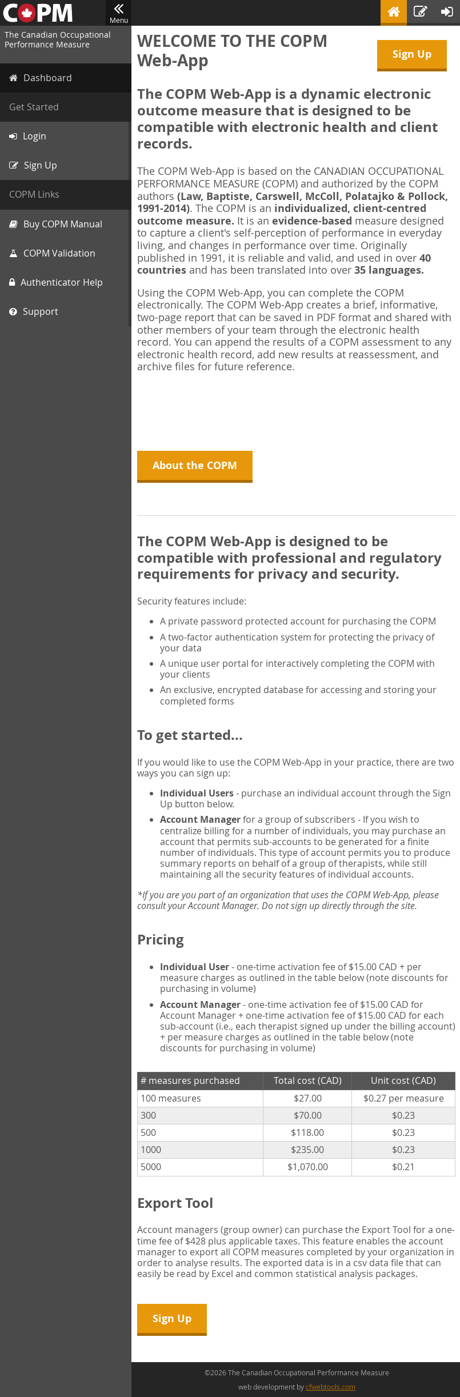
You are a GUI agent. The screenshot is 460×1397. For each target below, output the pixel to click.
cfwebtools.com (330, 1386)
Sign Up (412, 54)
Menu (118, 13)
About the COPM (195, 465)
